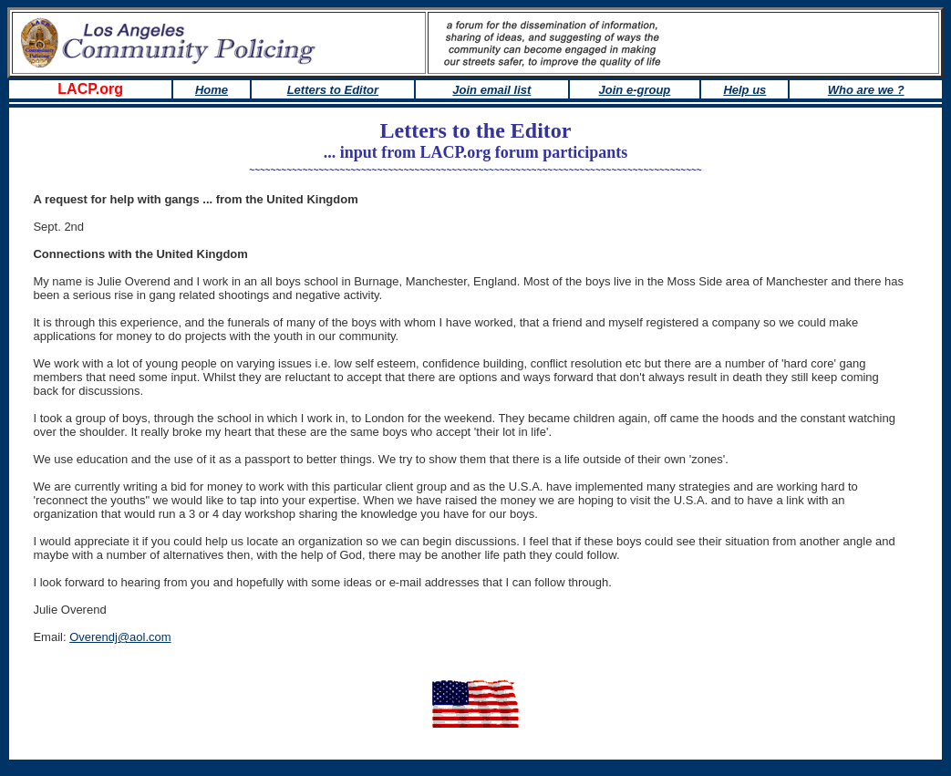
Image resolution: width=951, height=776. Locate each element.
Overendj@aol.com (120, 637)
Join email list (491, 90)
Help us (744, 90)
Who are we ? (866, 90)
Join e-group (635, 90)
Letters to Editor (332, 90)
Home (211, 90)
